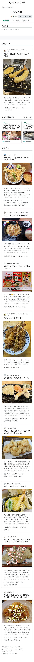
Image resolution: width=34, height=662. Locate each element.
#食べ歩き (13, 200)
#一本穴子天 (24, 203)
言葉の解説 (6, 20)
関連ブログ (26, 20)
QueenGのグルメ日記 (12, 375)
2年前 (17, 263)
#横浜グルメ (7, 108)
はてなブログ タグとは (7, 649)
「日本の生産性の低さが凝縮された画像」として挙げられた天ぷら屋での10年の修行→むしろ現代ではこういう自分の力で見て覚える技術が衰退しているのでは (11, 127)
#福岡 (5, 307)
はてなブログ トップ (7, 7)
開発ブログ (21, 649)
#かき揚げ (21, 474)
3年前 (19, 483)
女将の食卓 (9, 428)
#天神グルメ (23, 418)
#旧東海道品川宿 (8, 205)
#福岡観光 (6, 529)
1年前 (26, 212)
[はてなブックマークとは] (13, 117)
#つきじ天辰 (7, 637)
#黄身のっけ (16, 640)
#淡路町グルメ (8, 367)
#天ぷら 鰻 (7, 584)
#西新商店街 (7, 421)
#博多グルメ (15, 418)
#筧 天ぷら (7, 474)
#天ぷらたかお (8, 110)
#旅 (23, 205)
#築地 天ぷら (23, 637)
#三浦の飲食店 (8, 256)
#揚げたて (15, 584)
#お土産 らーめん (20, 307)
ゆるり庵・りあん (11, 263)
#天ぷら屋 (24, 108)
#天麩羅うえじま (15, 203)
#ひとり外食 (16, 256)
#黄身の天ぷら (8, 640)
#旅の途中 (6, 200)
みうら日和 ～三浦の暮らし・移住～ (15, 212)
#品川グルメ (17, 205)
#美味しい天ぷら (8, 476)
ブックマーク (7, 123)
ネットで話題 (16, 20)
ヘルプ (15, 649)
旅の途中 (9, 155)
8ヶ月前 (14, 155)
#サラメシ (20, 200)
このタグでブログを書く (25, 16)
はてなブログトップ (7, 651)
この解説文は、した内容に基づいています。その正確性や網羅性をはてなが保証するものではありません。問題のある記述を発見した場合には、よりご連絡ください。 (10, 30)
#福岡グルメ (7, 418)
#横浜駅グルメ (16, 108)
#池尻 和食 (17, 476)
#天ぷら (13, 582)
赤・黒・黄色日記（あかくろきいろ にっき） (18, 50)
